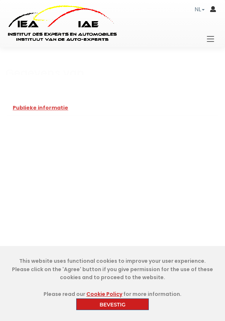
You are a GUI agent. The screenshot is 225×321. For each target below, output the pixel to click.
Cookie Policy (104, 294)
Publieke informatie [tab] (40, 107)
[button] (200, 9)
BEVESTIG (112, 304)
